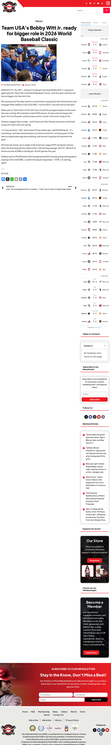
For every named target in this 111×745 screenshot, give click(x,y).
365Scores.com (97, 328)
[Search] (89, 11)
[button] (104, 346)
